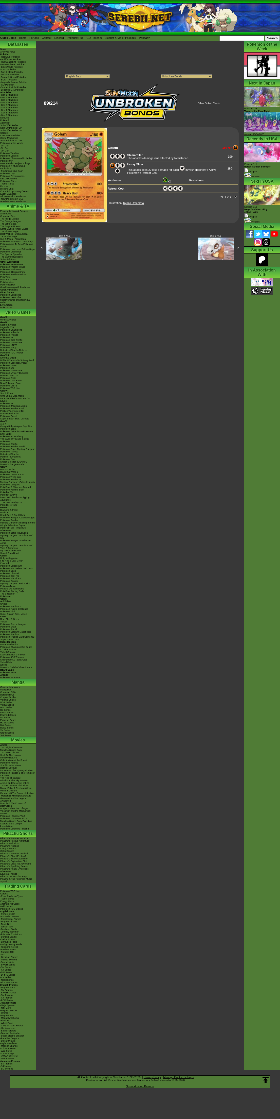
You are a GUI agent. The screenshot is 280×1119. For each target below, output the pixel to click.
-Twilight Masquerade (11, 944)
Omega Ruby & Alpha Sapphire (16, 426)
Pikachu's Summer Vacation (14, 838)
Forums (34, 37)
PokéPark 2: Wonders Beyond (15, 487)
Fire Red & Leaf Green (11, 561)
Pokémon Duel (7, 459)
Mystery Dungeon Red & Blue (15, 583)
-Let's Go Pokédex (9, 74)
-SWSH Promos (8, 992)
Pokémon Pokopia (9, 332)
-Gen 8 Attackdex (9, 112)
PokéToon (5, 277)
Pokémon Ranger (9, 581)
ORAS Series (7, 733)
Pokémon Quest (8, 416)
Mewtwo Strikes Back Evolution (16, 821)
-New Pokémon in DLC (12, 199)
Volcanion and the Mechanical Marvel (15, 812)
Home (22, 37)
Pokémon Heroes (9, 762)
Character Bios (7, 216)
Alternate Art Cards (10, 904)
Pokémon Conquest (10, 484)
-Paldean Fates (8, 949)
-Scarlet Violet (7, 962)
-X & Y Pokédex (8, 69)
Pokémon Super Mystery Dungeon (17, 449)
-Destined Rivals (8, 929)
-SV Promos (6, 990)
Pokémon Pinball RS (10, 578)
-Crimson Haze (7, 1048)
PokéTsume (6, 307)
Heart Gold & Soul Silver (12, 515)
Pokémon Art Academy (11, 436)
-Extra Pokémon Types (11, 896)
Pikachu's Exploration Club (13, 861)
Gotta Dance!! (7, 851)
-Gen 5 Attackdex (9, 105)
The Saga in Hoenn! (10, 226)
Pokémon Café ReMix (11, 340)
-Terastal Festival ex (10, 1033)
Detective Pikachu (9, 413)
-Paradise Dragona (10, 1038)
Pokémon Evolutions (10, 269)
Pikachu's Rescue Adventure (14, 841)
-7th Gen (4, 150)
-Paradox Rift (7, 952)
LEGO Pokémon (8, 178)
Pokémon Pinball (8, 629)
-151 (2, 954)
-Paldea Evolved (8, 959)
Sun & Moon (6, 393)
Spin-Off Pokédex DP (11, 128)
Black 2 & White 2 (9, 472)
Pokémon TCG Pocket (11, 352)
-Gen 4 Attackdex (9, 102)
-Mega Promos (7, 987)
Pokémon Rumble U (10, 479)
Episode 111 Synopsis (257, 168)
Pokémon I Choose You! (12, 816)
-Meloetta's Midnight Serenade (15, 795)
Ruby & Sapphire (8, 558)
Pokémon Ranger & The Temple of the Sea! (17, 774)
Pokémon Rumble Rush (12, 408)
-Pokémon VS (7, 1058)
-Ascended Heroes (9, 916)
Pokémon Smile (8, 378)
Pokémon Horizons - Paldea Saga (17, 249)
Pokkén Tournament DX (12, 411)
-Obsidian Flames (9, 957)
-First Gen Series (8, 982)
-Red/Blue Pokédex (10, 57)
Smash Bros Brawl (9, 553)
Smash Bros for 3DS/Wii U (13, 462)
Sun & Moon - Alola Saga (13, 239)
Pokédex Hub (75, 37)
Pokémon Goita (8, 672)
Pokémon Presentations (12, 176)
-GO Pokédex (7, 84)
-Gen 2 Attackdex (9, 97)
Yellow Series (7, 705)
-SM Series (6, 967)
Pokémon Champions (11, 330)
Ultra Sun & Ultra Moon (12, 396)
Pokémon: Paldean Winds (13, 274)
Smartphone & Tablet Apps (13, 659)
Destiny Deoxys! (8, 768)
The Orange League (10, 221)
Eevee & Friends (8, 874)
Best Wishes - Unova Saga (14, 234)
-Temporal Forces (9, 947)
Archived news (7, 51)
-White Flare (6, 926)
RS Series (5, 710)
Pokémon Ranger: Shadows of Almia (15, 541)
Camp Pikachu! (8, 848)
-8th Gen (4, 148)
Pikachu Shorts (18, 833)
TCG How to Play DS (11, 502)
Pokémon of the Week (11, 143)
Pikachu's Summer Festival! (14, 853)
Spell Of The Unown (10, 755)
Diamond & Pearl (8, 510)
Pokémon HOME (8, 365)
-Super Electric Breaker (12, 1036)
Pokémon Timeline (9, 153)
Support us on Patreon (140, 1086)
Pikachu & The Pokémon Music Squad (16, 880)
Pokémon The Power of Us (13, 818)
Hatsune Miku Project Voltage (15, 163)
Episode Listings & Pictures (14, 211)
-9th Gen (4, 145)
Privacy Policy (152, 1077)
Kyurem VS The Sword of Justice (17, 793)
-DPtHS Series (7, 975)
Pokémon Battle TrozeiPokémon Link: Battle (16, 432)
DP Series (5, 717)
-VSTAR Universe (9, 1056)
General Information (10, 687)
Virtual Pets (6, 662)
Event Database (8, 194)
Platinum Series (8, 720)
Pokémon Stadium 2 (10, 606)
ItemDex (4, 117)
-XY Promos (6, 997)
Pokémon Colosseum (11, 566)
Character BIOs (8, 692)
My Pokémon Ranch (10, 550)
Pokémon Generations (11, 264)
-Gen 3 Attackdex (9, 100)
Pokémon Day (7, 173)
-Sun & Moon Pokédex (11, 72)
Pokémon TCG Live (10, 388)
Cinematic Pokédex (10, 135)
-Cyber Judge (7, 1053)
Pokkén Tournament (10, 456)
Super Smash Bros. (10, 639)
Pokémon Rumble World (12, 446)
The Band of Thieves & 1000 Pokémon (14, 440)
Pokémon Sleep (8, 347)
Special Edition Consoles (13, 654)
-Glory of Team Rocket (11, 1025)
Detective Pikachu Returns (13, 350)
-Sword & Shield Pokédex (13, 77)
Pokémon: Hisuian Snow (12, 272)
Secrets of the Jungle (11, 823)
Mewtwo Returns (8, 757)
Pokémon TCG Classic (11, 909)
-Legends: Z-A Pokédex (12, 90)
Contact (46, 37)
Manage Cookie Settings (178, 1077)
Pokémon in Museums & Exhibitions (12, 167)
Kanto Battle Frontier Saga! (14, 229)
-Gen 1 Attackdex (9, 95)
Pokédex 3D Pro (8, 495)
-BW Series (6, 972)
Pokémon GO (7, 337)
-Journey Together (9, 931)
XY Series (5, 730)
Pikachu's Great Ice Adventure (15, 863)
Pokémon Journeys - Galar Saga (16, 241)
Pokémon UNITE (8, 345)
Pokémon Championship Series (16, 158)
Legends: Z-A (7, 327)
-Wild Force (6, 1051)
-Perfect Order (7, 914)
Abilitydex (5, 123)
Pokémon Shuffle (8, 444)
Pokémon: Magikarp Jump (13, 406)
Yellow (3, 621)
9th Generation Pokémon (13, 196)
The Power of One (9, 752)
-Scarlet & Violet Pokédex (13, 87)
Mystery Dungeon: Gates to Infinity (17, 482)
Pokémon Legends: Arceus (14, 363)
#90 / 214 (215, 236)
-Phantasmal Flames (10, 919)
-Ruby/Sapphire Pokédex (13, 62)
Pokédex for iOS (8, 505)
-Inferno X (5, 1013)
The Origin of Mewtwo (11, 747)
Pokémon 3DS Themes (12, 657)
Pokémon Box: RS (9, 576)
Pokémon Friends (9, 335)
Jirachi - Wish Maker (10, 765)
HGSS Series (7, 722)
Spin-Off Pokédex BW (11, 130)
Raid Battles (6, 906)
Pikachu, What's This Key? (13, 876)
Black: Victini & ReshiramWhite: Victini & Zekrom (16, 789)
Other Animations (9, 290)
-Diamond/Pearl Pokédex (13, 64)
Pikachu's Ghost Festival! (13, 856)
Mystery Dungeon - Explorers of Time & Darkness (16, 546)
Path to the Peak (8, 279)
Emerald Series (8, 715)
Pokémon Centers (9, 156)
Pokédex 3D (6, 492)
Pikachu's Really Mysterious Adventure (14, 870)
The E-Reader (7, 593)
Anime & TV (18, 206)
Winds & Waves (8, 319)
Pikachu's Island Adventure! (14, 858)
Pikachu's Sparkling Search (14, 866)
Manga (18, 682)
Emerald (4, 563)
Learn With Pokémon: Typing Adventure (14, 498)
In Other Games (8, 649)
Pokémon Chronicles (10, 251)
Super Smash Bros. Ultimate (14, 418)
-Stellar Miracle (7, 1041)
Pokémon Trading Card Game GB (17, 637)
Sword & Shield (8, 358)
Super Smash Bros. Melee (13, 614)
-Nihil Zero (5, 1008)
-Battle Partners (8, 1030)
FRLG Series (6, 712)
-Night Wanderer (8, 1043)
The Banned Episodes (11, 257)
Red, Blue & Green (10, 619)
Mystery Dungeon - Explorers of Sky (16, 536)
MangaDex (5, 689)
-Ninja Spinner (7, 1005)
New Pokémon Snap (10, 383)
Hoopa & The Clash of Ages (14, 808)
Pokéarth (144, 37)
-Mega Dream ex (8, 1010)
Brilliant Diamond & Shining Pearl (17, 360)
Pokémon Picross (9, 451)
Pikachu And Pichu (9, 843)
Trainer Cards (7, 898)
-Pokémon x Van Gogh (11, 171)
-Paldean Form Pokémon (13, 201)
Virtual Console (8, 652)
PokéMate (5, 596)
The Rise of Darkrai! (10, 778)
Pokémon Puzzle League (13, 624)
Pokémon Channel (9, 573)
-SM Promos (6, 995)
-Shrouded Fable (8, 942)
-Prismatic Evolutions (11, 934)
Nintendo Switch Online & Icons (16, 667)
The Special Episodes (11, 254)
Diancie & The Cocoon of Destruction (13, 804)
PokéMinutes (6, 282)
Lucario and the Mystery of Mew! (16, 770)
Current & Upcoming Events (14, 191)
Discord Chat (6, 189)
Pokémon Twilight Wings (12, 267)
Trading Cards (18, 886)
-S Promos (5, 1066)
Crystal (3, 604)
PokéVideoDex (7, 284)
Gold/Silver (5, 601)
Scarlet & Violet (8, 325)
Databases (18, 44)
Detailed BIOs (7, 694)
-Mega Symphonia (9, 1018)
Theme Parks (7, 183)
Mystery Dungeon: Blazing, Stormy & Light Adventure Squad (17, 524)
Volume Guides (8, 700)
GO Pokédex (94, 37)
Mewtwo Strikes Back (11, 750)
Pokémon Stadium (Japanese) (15, 632)
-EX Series (5, 977)
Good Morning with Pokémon (15, 287)
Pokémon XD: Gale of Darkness (16, 568)
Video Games (18, 312)
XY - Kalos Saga (8, 236)
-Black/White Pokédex (11, 67)
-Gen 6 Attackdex (9, 107)
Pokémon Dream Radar (12, 474)
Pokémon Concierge (10, 295)
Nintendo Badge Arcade (12, 464)
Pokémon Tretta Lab (10, 477)
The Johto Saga (8, 224)
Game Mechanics (9, 138)
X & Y (3, 423)
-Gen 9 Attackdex (9, 115)
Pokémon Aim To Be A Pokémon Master (16, 245)
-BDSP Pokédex (8, 79)
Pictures (252, 176)
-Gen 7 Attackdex (9, 110)
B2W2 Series (7, 727)
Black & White (7, 469)
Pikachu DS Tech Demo (12, 588)
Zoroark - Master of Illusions (14, 785)
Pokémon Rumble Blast (12, 489)
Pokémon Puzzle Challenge (14, 609)
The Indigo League (9, 218)
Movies (18, 740)
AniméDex (5, 213)
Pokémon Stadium (9, 634)
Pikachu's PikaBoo (9, 846)
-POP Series (6, 1000)
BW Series (5, 725)
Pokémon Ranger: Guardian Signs (17, 517)
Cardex (4, 133)
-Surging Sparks (8, 937)
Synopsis (250, 216)
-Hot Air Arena (7, 1028)
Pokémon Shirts (8, 181)
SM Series (5, 735)
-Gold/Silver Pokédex (11, 59)
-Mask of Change (9, 1046)
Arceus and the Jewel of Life (14, 783)
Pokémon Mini (7, 611)
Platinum (4, 512)
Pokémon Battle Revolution (14, 533)
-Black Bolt (5, 924)
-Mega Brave (6, 1015)
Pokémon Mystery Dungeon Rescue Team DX (14, 374)
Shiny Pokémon (8, 259)
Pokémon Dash (8, 571)
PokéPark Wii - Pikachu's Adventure (13, 529)
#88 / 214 (64, 236)
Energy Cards (7, 901)
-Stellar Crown (7, 939)
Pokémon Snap (8, 626)
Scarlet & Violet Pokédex (120, 37)
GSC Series (6, 707)
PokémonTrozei (8, 586)
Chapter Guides (8, 697)
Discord (59, 37)
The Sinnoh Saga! (9, 231)
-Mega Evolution (8, 921)
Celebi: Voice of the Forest (13, 760)
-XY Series (5, 970)
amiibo (3, 665)
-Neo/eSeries (7, 980)
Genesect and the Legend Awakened (13, 799)
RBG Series (6, 702)
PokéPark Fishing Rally (12, 591)
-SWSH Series (7, 964)
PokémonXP (6, 161)
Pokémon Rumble (9, 520)
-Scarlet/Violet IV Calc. (11, 140)
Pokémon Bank (8, 429)
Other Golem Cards (209, 103)
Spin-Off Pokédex (9, 125)
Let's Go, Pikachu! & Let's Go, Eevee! (15, 399)
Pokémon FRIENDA (10, 677)
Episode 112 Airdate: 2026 (256, 209)
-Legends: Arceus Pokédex (14, 82)
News (3, 49)
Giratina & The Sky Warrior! (14, 780)
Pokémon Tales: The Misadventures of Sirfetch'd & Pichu (15, 300)
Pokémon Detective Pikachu (14, 828)
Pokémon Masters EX (11, 342)
